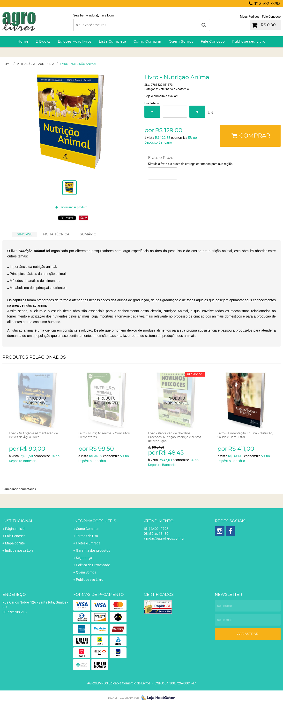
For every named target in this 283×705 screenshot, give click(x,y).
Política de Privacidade (93, 565)
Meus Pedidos (250, 16)
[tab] (24, 234)
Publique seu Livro (249, 41)
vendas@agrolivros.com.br (164, 538)
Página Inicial (15, 528)
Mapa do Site (15, 543)
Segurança (84, 557)
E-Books (43, 41)
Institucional (17, 521)
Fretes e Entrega (88, 543)
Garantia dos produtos (93, 550)
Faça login (107, 15)
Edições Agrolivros (75, 41)
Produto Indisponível (37, 400)
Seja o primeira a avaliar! (161, 96)
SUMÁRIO (88, 234)
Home (22, 41)
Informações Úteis (94, 521)
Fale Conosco (271, 16)
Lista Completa (112, 41)
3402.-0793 (267, 4)
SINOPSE (24, 234)
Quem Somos (181, 41)
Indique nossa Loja (19, 550)
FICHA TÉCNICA (56, 234)
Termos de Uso (87, 536)
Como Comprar (148, 41)
